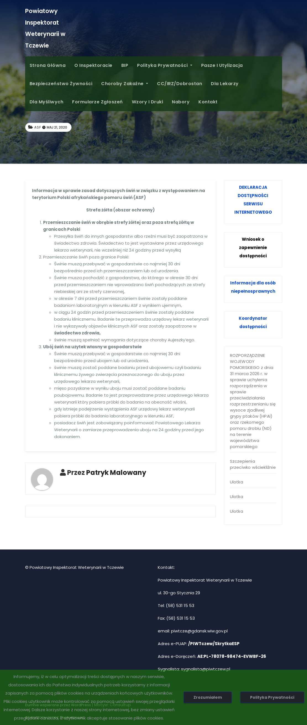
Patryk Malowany (116, 472)
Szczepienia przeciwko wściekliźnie (253, 464)
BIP (124, 65)
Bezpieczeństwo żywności (61, 83)
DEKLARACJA (253, 187)
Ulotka (236, 482)
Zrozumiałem (207, 697)
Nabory (181, 102)
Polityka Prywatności (164, 65)
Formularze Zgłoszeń (97, 102)
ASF (37, 127)
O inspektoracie (93, 65)
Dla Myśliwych (47, 102)
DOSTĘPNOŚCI (253, 195)
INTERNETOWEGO (253, 212)
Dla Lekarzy (225, 83)
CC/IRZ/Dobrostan (179, 83)
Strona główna (48, 65)
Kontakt (208, 102)
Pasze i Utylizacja (222, 65)
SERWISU (253, 204)
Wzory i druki (147, 102)
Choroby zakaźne (124, 83)
